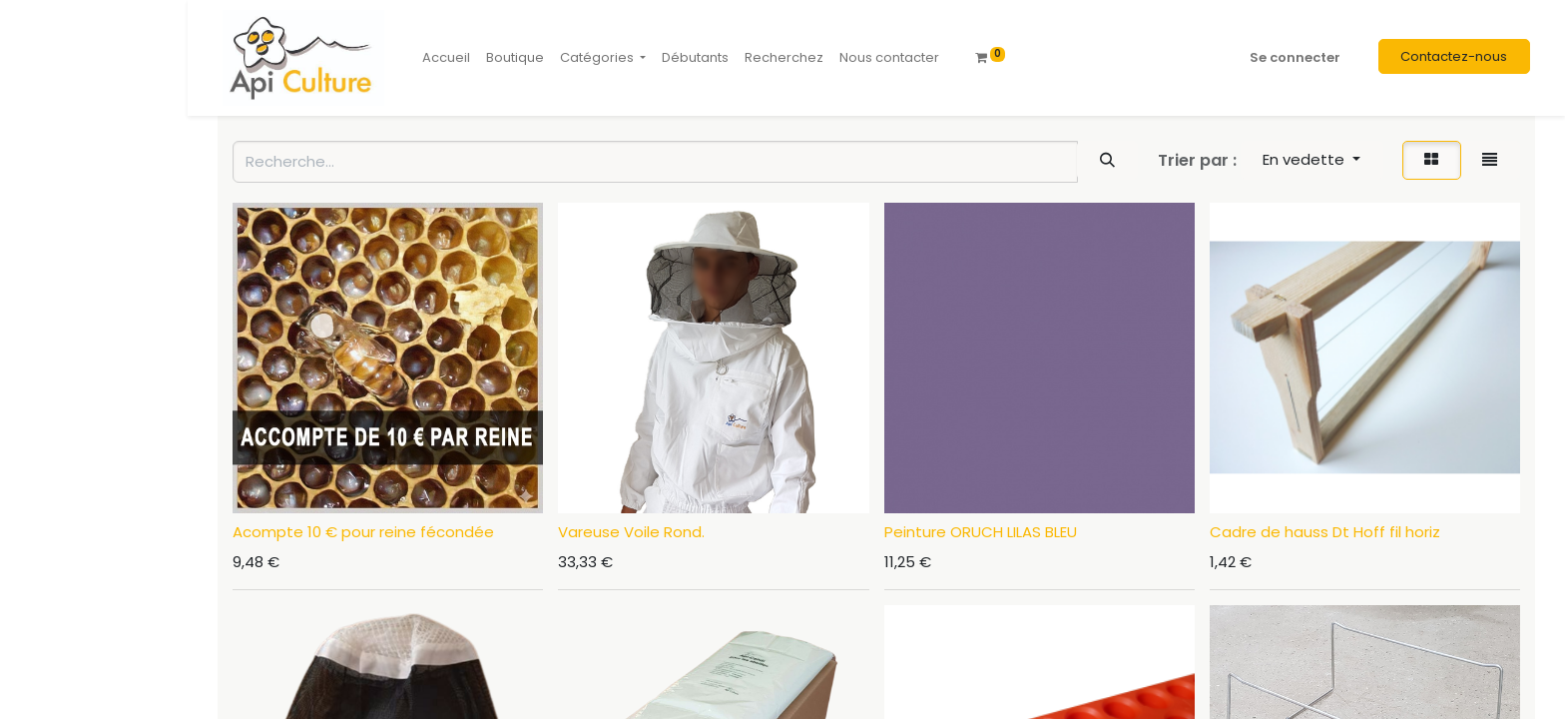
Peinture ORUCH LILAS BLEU (980, 531)
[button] (1312, 160)
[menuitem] (446, 58)
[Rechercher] (1107, 160)
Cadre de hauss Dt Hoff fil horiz (1325, 531)
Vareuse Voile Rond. (631, 531)
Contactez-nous (1453, 56)
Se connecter (1295, 57)
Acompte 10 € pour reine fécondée (363, 531)
